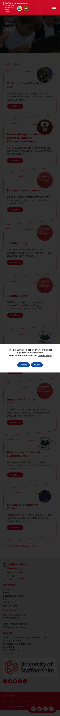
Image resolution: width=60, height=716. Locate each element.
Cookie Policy (45, 355)
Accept (23, 365)
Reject (37, 365)
